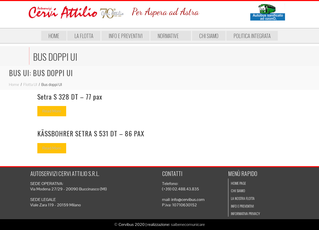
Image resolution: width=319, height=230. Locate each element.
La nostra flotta (243, 198)
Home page (238, 183)
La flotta (83, 36)
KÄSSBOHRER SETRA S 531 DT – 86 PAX (90, 133)
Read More (51, 111)
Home (53, 36)
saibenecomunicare (188, 224)
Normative (171, 36)
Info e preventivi (125, 36)
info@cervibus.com (187, 199)
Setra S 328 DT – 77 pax (69, 97)
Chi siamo (208, 36)
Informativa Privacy (245, 213)
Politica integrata (252, 36)
